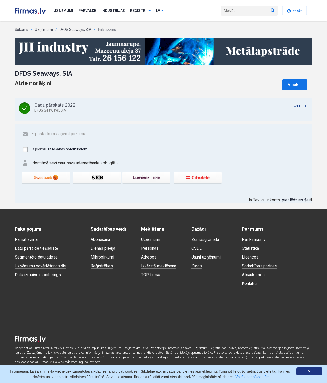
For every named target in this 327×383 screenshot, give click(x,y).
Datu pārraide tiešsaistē (36, 248)
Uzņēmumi (63, 11)
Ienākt (294, 11)
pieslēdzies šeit (296, 199)
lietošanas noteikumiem (67, 149)
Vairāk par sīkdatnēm (252, 377)
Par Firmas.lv (253, 239)
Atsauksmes (253, 274)
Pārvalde (87, 11)
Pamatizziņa (26, 239)
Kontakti (249, 283)
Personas (150, 248)
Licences (250, 257)
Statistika (250, 248)
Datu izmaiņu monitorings (38, 274)
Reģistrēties (102, 265)
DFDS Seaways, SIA (75, 29)
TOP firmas (151, 274)
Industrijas (113, 11)
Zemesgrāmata (205, 239)
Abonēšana (100, 239)
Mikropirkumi (102, 257)
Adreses (149, 257)
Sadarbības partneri (259, 265)
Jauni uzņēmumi (206, 257)
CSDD (196, 248)
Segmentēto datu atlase (36, 257)
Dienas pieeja (103, 248)
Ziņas (196, 265)
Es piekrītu (54, 149)
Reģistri (140, 11)
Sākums (21, 29)
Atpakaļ (295, 84)
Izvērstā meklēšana (158, 265)
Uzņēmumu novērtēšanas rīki (40, 265)
